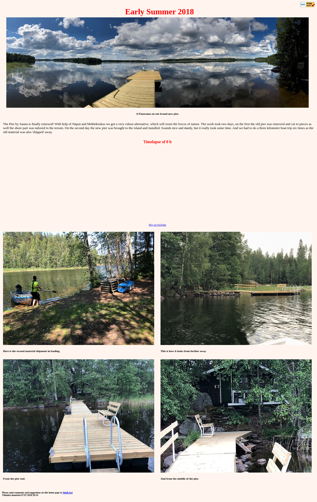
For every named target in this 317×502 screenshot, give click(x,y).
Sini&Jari (68, 492)
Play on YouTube (157, 224)
